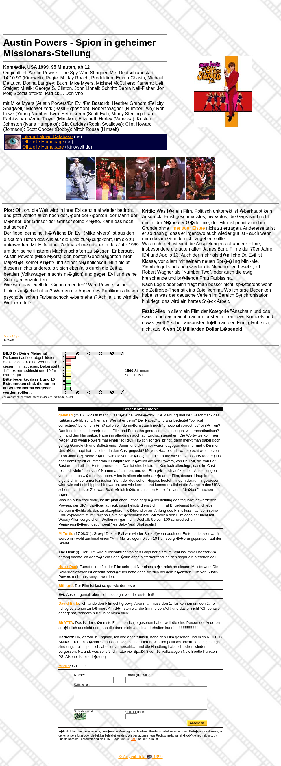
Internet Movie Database (47, 136)
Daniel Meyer (12, 336)
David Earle (68, 603)
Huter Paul (67, 567)
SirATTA (65, 622)
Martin (64, 666)
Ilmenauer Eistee (187, 228)
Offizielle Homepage (43, 141)
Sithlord (65, 585)
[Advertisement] (108, 16)
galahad (65, 415)
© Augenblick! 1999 (140, 760)
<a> (133, 743)
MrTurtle (65, 533)
